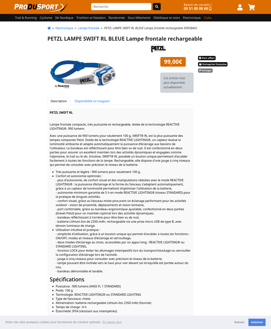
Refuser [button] (239, 322)
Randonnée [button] (117, 18)
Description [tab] (59, 101)
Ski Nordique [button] (64, 18)
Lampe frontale (89, 28)
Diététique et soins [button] (167, 18)
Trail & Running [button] (26, 18)
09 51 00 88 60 (196, 8)
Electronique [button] (192, 18)
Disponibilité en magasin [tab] (92, 101)
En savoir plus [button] (112, 322)
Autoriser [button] (257, 322)
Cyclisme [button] (46, 18)
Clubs (208, 18)
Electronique (64, 28)
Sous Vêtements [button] (139, 18)
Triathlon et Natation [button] (91, 18)
